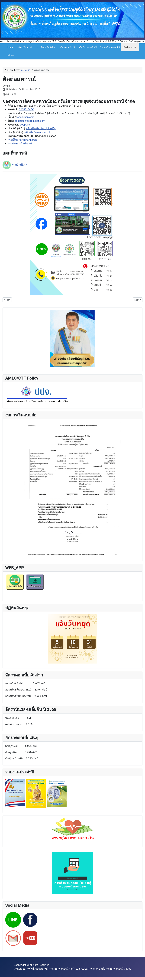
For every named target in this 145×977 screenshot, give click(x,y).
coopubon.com (25, 117)
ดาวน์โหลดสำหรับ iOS (20, 143)
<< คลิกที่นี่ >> (15, 164)
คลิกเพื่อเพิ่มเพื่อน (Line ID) (41, 128)
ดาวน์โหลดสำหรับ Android (22, 139)
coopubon (25, 124)
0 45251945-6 (26, 109)
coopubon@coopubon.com (30, 120)
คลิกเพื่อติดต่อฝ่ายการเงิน (38, 132)
